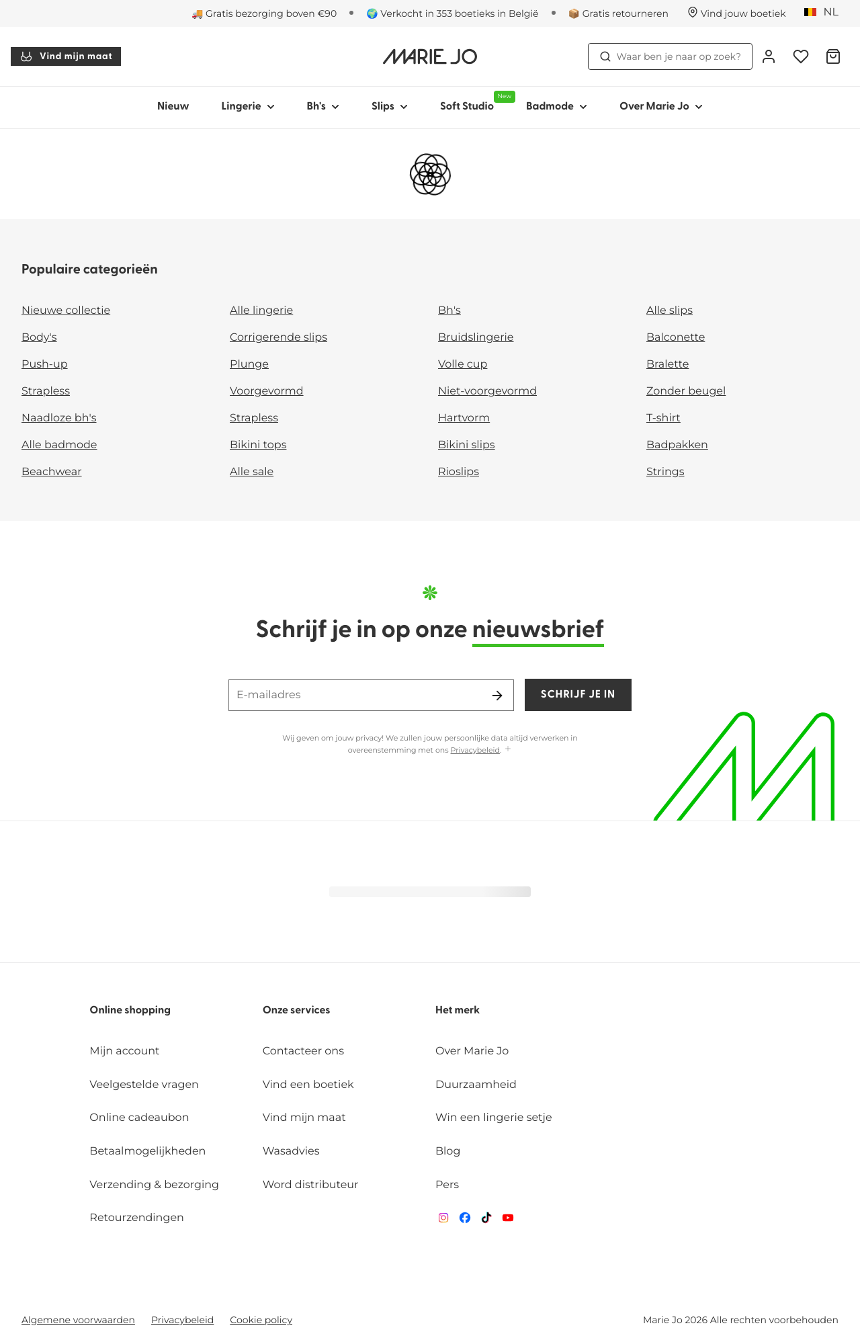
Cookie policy (261, 1320)
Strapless (46, 391)
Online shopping (130, 1010)
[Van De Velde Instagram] (443, 1221)
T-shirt (663, 418)
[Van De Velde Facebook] (465, 1221)
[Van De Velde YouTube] (508, 1221)
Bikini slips (466, 445)
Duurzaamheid (476, 1085)
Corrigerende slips (278, 337)
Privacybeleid (475, 750)
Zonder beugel (686, 391)
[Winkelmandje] (833, 56)
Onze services (297, 1010)
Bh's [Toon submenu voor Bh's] (323, 106)
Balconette (675, 337)
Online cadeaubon (139, 1118)
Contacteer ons (303, 1051)
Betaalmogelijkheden (147, 1151)
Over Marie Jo (472, 1051)
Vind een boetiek (308, 1085)
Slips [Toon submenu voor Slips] (390, 106)
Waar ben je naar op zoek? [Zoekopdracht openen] (670, 56)
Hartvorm (464, 418)
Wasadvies (291, 1151)
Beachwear (52, 472)
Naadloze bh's (59, 418)
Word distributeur (311, 1185)
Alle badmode (59, 445)
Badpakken (677, 445)
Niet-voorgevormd (487, 391)
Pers (447, 1185)
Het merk (457, 1010)
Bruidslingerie (476, 337)
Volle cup (462, 364)
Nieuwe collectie (66, 310)
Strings (665, 472)
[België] (825, 13)
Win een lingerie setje (493, 1118)
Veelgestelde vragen (144, 1085)
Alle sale (251, 472)
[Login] (768, 56)
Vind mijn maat (65, 56)
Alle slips (669, 310)
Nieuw (173, 106)
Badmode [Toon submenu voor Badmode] (556, 106)
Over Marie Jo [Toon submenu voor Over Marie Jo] (661, 106)
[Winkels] (736, 13)
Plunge (249, 364)
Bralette (667, 364)
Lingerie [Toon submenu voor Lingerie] (248, 106)
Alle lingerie (261, 310)
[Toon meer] (508, 749)
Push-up (45, 364)
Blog (447, 1151)
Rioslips (458, 472)
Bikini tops (258, 445)
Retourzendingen (136, 1218)
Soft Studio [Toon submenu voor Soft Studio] (475, 101)
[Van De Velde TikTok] (486, 1221)
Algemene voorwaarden (78, 1320)
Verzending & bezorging (154, 1185)
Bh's (449, 310)
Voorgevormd (267, 391)
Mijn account (124, 1051)
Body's (39, 337)
